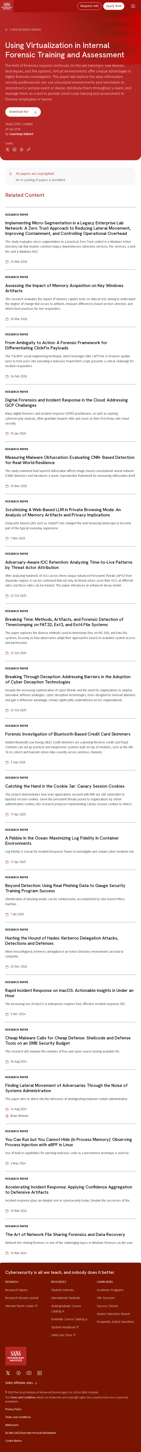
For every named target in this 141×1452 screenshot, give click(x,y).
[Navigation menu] (133, 6)
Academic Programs (110, 1290)
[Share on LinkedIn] (14, 149)
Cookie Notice (13, 1440)
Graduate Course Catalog (69, 1319)
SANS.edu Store (63, 1335)
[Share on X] (7, 149)
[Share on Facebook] (21, 149)
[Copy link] (28, 149)
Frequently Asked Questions (115, 1322)
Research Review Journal (21, 1298)
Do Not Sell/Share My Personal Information (30, 1432)
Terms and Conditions (18, 1417)
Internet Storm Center (21, 1306)
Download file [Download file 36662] (23, 112)
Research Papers (16, 1290)
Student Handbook (65, 1327)
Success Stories (107, 1306)
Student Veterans (62, 1290)
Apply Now (113, 6)
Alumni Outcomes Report (113, 1314)
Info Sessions (106, 1298)
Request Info (89, 6)
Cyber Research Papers (23, 29)
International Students (65, 1298)
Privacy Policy (13, 1409)
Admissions (12, 1425)
